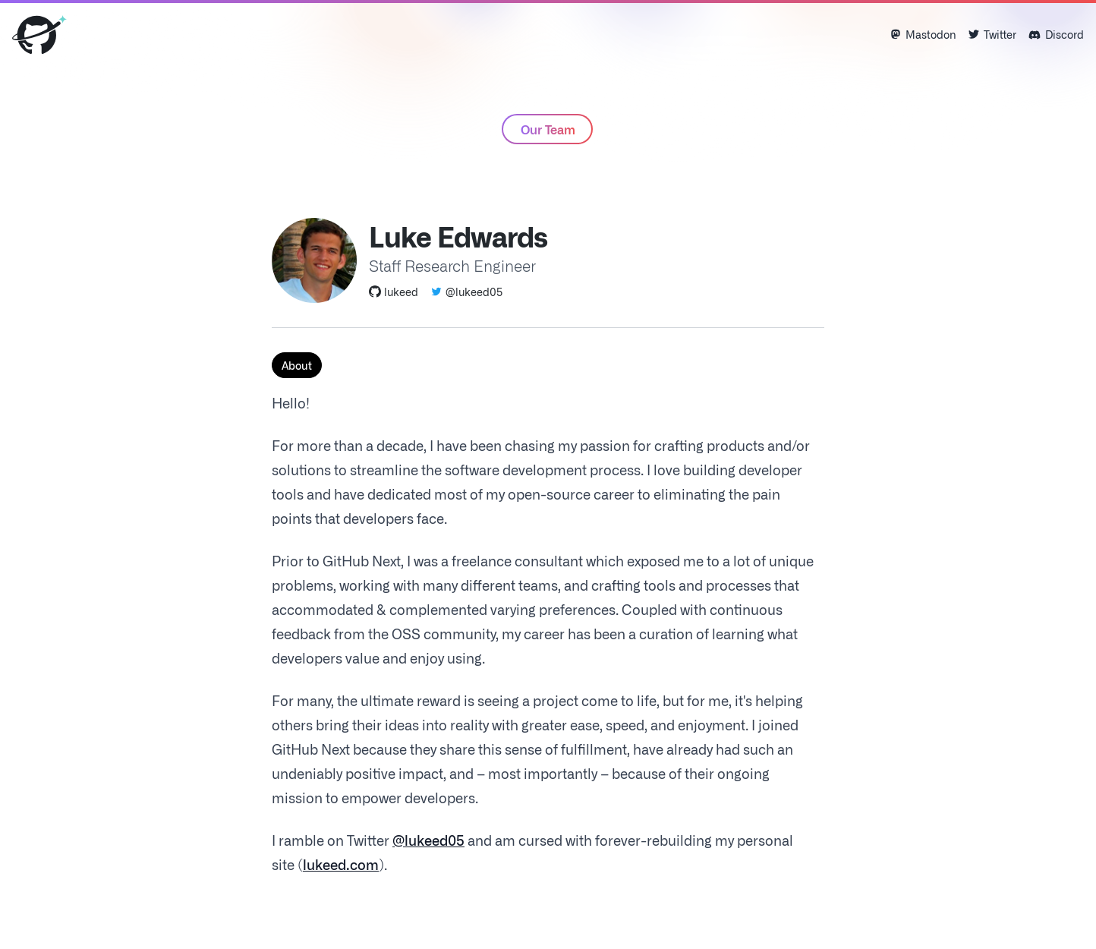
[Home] (39, 34)
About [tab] (297, 365)
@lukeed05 (466, 291)
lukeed (393, 291)
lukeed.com (341, 864)
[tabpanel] (548, 633)
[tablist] (548, 365)
